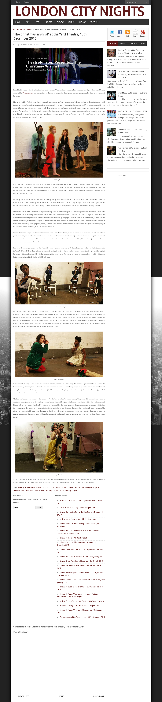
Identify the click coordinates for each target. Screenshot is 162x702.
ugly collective (59, 490)
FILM (28, 22)
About (17, 2)
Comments (133, 43)
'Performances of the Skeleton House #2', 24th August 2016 (82, 617)
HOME (17, 22)
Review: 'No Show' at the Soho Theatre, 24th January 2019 (82, 557)
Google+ (143, 36)
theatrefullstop (46, 490)
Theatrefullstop (28, 93)
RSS (127, 36)
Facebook (120, 36)
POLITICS (94, 22)
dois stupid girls (67, 487)
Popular (112, 43)
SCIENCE (71, 22)
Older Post (98, 696)
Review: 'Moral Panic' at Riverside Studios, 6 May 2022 (80, 519)
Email (135, 36)
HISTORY (82, 22)
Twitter (112, 36)
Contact (27, 2)
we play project (25, 29)
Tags (143, 43)
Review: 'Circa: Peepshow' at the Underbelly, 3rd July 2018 (81, 561)
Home (15, 29)
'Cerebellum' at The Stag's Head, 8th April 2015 (77, 508)
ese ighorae (89, 487)
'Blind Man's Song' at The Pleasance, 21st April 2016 (79, 606)
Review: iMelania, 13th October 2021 (73, 538)
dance (58, 487)
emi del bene (79, 487)
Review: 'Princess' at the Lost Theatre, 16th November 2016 (82, 601)
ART (37, 22)
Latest (122, 43)
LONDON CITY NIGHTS (79, 11)
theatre (37, 490)
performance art (27, 490)
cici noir (46, 487)
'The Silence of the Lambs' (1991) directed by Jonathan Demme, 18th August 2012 (132, 74)
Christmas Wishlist (34, 487)
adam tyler (22, 487)
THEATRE (60, 22)
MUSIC (49, 22)
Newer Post (23, 696)
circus (52, 487)
